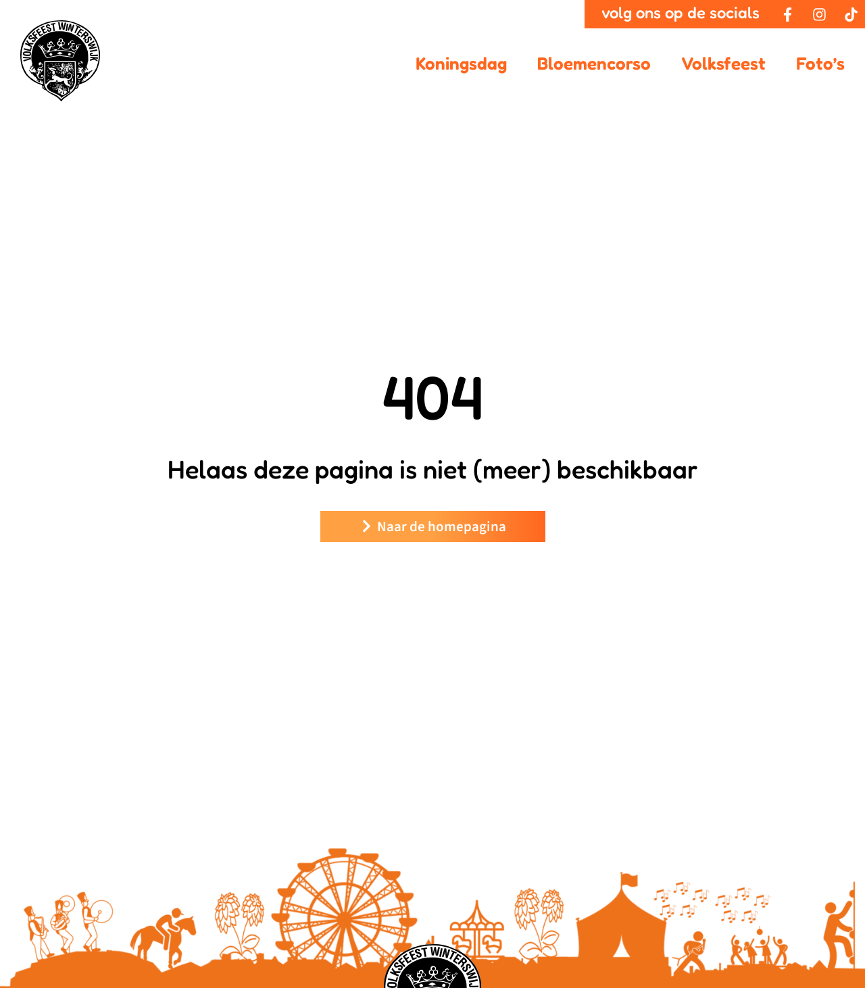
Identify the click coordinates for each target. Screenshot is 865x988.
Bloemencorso (594, 63)
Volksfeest (723, 63)
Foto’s (820, 63)
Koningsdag (461, 63)
